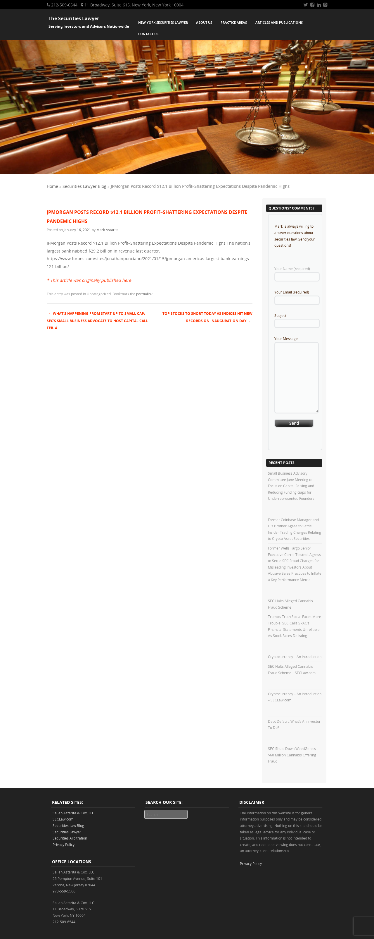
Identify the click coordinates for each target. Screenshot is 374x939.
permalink (144, 293)
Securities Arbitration (70, 838)
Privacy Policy (64, 844)
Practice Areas (234, 22)
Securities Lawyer (67, 832)
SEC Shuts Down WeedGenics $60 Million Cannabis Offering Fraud (292, 754)
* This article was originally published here (89, 280)
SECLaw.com (63, 819)
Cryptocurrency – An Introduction (294, 656)
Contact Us (148, 34)
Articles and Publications (279, 22)
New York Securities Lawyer (163, 22)
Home (52, 186)
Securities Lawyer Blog (84, 186)
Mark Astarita (107, 229)
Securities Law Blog (68, 825)
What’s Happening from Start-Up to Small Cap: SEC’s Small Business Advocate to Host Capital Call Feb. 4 (97, 321)
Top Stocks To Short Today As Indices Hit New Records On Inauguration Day (207, 317)
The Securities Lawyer (74, 18)
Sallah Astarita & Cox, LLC (73, 813)
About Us (204, 22)
